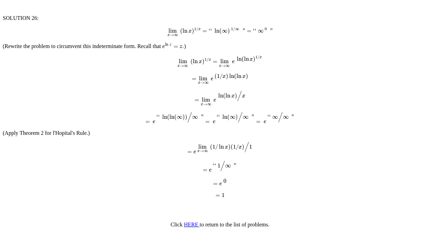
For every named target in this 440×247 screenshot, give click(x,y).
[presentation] (220, 31)
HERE (192, 224)
